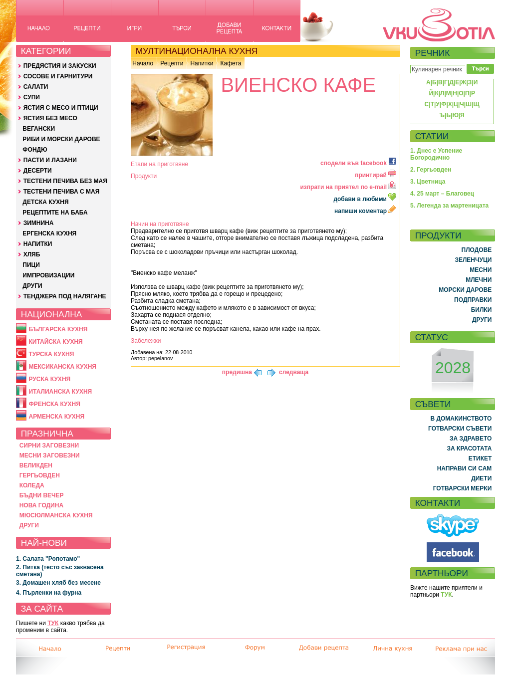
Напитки (201, 63)
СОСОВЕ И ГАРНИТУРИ (58, 76)
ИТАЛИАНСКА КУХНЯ (60, 391)
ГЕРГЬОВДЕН (39, 475)
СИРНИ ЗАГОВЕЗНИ (49, 445)
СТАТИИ (432, 136)
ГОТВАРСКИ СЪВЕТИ (460, 428)
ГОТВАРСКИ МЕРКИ (462, 488)
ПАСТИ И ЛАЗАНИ (50, 160)
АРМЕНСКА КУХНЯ (56, 416)
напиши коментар (365, 211)
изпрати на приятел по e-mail (348, 187)
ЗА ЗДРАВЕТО (471, 438)
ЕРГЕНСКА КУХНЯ (49, 233)
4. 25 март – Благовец (442, 193)
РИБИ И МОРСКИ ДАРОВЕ (61, 139)
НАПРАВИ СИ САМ (464, 468)
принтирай (375, 175)
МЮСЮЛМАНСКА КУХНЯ (56, 515)
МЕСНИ (481, 269)
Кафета (230, 63)
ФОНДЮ (34, 149)
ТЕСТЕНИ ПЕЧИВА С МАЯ (61, 191)
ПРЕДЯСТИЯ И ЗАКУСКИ (59, 65)
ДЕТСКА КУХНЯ (45, 202)
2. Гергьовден (430, 169)
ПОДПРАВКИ (473, 299)
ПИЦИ (31, 264)
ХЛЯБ (31, 254)
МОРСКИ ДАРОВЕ (465, 289)
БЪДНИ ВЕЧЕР (41, 495)
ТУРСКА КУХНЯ (51, 354)
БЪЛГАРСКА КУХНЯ (57, 329)
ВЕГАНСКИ (38, 128)
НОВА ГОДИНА (41, 505)
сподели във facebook (358, 163)
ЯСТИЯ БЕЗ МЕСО (50, 118)
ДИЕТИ (481, 478)
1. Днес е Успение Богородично (436, 154)
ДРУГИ (32, 285)
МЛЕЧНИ (479, 279)
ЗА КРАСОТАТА (469, 448)
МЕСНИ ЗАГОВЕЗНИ (49, 455)
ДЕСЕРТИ (37, 170)
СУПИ (31, 97)
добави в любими (365, 199)
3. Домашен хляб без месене (58, 582)
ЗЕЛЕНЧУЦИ (473, 259)
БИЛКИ (481, 309)
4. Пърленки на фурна (48, 592)
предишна (237, 372)
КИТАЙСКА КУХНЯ (55, 341)
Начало (142, 63)
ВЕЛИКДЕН (35, 465)
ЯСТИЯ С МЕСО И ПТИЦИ (60, 107)
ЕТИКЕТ (480, 458)
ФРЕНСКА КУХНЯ (54, 404)
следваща (293, 372)
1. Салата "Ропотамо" (48, 558)
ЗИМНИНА (38, 223)
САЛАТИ (35, 86)
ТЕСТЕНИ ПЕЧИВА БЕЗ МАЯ (65, 181)
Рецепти (171, 63)
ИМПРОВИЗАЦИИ (48, 275)
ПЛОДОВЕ (477, 249)
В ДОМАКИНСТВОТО (461, 418)
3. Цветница (428, 181)
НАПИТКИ (37, 243)
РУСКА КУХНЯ (49, 379)
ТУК (52, 623)
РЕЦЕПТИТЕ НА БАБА (54, 212)
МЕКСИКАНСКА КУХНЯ (62, 366)
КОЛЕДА (31, 485)
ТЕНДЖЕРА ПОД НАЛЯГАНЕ (64, 296)
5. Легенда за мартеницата (449, 205)
